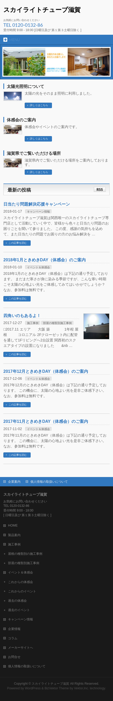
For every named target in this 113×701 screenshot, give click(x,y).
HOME (13, 525)
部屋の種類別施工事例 (57, 323)
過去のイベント (19, 610)
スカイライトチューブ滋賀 (42, 9)
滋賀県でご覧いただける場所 (34, 153)
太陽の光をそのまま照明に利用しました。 (59, 93)
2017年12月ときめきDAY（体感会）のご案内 (45, 371)
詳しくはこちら (39, 105)
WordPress (33, 688)
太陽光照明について (25, 86)
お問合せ (14, 657)
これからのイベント (22, 591)
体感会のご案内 (21, 120)
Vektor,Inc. (81, 688)
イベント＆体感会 (38, 267)
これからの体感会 (20, 582)
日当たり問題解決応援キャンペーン (36, 204)
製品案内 (14, 535)
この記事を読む (18, 242)
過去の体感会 (17, 600)
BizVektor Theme (56, 688)
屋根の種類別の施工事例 (25, 554)
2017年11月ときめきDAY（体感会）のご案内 (45, 421)
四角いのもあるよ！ (22, 315)
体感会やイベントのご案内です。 (52, 127)
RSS (100, 189)
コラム (12, 638)
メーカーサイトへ (20, 647)
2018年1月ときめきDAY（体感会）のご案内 (44, 260)
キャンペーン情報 (38, 211)
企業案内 (14, 481)
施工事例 (32, 323)
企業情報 (14, 629)
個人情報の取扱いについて (49, 481)
